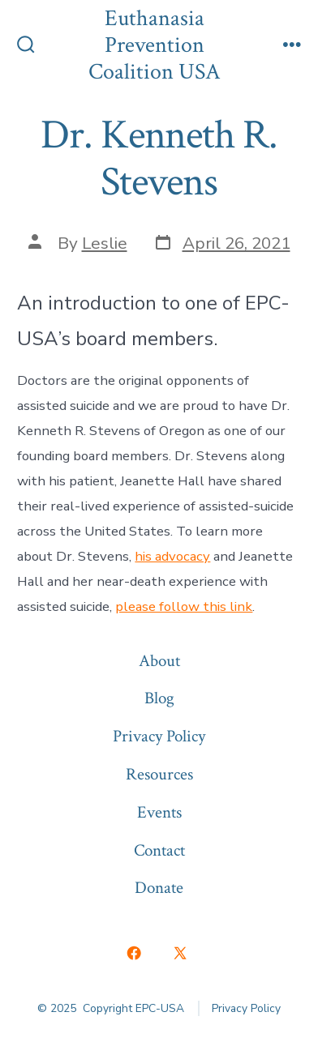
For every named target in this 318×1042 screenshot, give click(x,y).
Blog (159, 698)
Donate (159, 888)
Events (159, 812)
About (159, 661)
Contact (159, 850)
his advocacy (172, 556)
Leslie (104, 243)
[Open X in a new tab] (180, 952)
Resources (159, 774)
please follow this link (183, 606)
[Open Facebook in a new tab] (134, 952)
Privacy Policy (159, 736)
